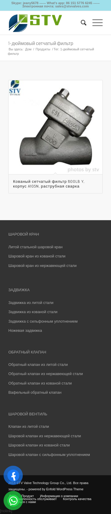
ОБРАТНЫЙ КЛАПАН (27, 352)
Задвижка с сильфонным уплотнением (43, 321)
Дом (28, 49)
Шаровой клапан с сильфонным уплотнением (49, 454)
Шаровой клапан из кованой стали (39, 445)
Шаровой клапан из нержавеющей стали (44, 436)
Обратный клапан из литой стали (38, 364)
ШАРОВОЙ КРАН (23, 234)
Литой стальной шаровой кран (35, 247)
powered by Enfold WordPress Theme (55, 489)
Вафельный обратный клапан (34, 392)
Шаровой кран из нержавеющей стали (42, 265)
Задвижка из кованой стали (32, 312)
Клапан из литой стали (28, 426)
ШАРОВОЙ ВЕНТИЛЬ (27, 414)
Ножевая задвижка (25, 330)
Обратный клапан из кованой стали (40, 383)
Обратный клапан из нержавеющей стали (45, 374)
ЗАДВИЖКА (19, 290)
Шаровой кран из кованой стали (36, 256)
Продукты (43, 49)
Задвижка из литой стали (30, 302)
